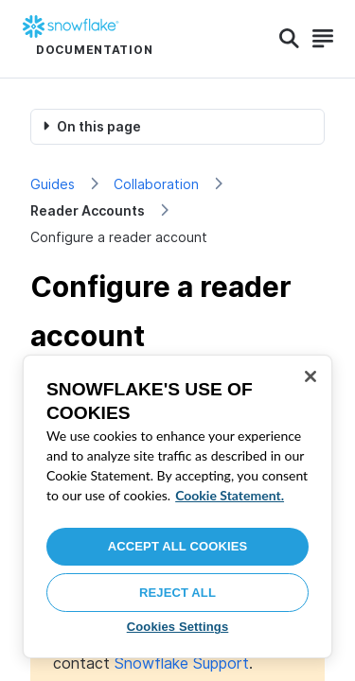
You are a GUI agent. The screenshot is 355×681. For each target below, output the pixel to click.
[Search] (289, 38)
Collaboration (156, 184)
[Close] (310, 376)
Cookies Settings (178, 627)
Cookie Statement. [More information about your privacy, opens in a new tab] (229, 495)
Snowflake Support (182, 663)
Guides (52, 184)
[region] (177, 506)
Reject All (177, 592)
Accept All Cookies (178, 546)
